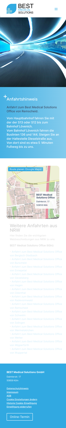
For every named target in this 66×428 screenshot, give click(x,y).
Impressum (12, 392)
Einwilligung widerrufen (19, 406)
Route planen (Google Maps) (26, 169)
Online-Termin (20, 417)
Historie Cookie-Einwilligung (22, 403)
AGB (9, 395)
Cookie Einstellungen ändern (22, 399)
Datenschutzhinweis (17, 388)
